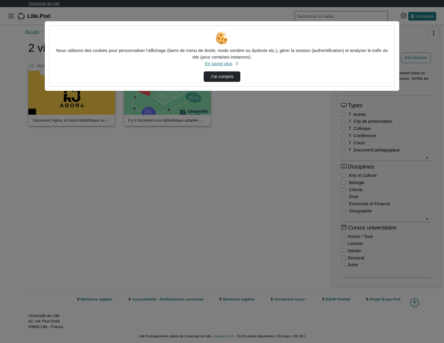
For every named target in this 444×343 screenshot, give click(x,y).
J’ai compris (222, 76)
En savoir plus (222, 63)
